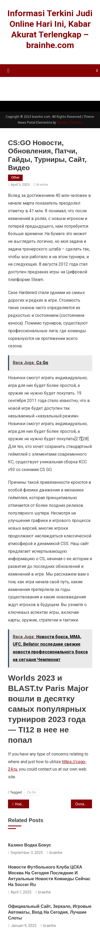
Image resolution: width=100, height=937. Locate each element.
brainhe (42, 185)
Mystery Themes (69, 122)
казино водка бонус (29, 845)
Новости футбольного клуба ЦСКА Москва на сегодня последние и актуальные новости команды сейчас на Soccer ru (49, 876)
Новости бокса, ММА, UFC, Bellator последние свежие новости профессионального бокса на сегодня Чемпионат (22, 804)
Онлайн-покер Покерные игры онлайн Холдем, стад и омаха (83, 804)
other (15, 177)
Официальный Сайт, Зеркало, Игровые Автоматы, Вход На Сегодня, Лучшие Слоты (49, 912)
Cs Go (31, 792)
